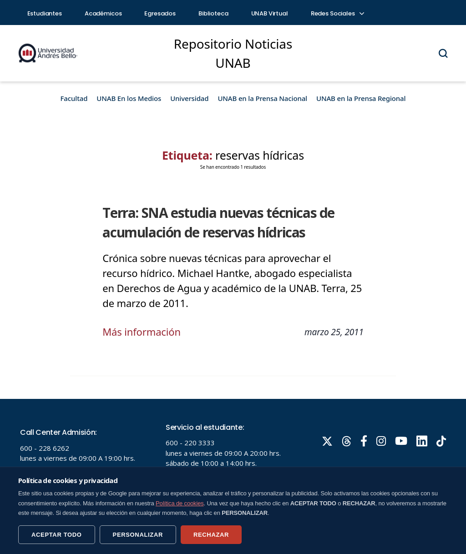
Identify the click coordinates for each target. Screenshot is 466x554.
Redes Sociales (337, 13)
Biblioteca (213, 13)
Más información (141, 331)
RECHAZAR (211, 534)
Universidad (189, 98)
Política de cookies (180, 503)
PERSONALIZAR (138, 534)
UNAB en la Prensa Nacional (262, 98)
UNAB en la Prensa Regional (360, 98)
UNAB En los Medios (128, 98)
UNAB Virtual (269, 13)
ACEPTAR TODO (56, 534)
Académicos (103, 13)
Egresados (160, 13)
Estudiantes (44, 13)
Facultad (74, 98)
